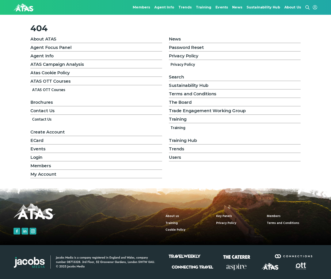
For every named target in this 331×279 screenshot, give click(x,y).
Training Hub (183, 140)
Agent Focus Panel (50, 47)
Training (178, 119)
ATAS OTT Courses (50, 81)
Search (176, 77)
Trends (176, 148)
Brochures (41, 102)
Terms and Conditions (192, 93)
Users (175, 157)
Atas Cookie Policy (50, 72)
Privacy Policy (183, 55)
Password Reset (186, 47)
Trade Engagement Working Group (207, 110)
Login (36, 157)
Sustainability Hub (188, 85)
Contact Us (42, 110)
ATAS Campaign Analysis (57, 64)
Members (40, 165)
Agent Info (42, 55)
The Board (180, 102)
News (175, 39)
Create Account (47, 132)
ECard (36, 140)
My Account (43, 174)
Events (38, 148)
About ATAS (43, 39)
